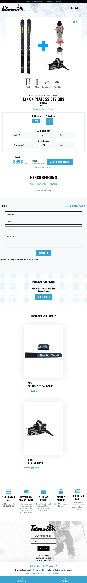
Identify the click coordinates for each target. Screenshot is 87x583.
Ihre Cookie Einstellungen (36, 573)
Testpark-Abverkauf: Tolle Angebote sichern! (43, 2)
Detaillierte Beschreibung (43, 109)
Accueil (31, 95)
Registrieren (43, 296)
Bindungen (41, 184)
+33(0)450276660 (76, 205)
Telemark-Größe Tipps (43, 560)
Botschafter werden (43, 558)
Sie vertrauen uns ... (43, 555)
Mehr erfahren (53, 573)
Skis (32, 184)
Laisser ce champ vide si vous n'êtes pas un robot (19, 259)
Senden (43, 252)
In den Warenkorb (60, 161)
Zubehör (53, 184)
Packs (36, 95)
